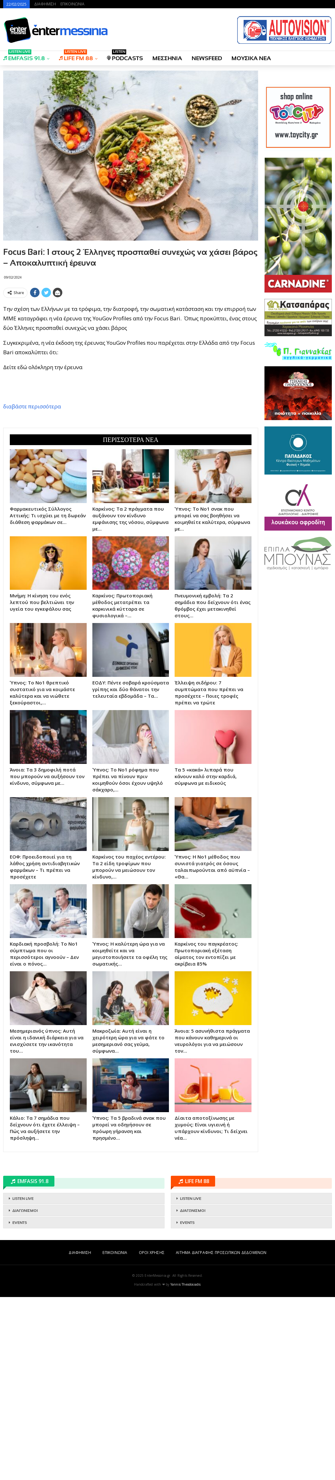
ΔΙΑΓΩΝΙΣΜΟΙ (25, 1393)
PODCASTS (125, 56)
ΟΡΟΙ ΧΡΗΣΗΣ (151, 1435)
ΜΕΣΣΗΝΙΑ (167, 58)
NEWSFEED (207, 58)
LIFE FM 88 (76, 56)
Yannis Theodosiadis (186, 1467)
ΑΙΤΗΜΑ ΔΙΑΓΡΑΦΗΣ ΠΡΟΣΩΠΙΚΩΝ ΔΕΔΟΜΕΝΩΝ (221, 1435)
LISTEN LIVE (23, 1381)
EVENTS (19, 1405)
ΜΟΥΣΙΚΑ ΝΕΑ (251, 58)
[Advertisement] (130, 344)
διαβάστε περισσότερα (32, 497)
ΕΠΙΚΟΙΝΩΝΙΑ (72, 4)
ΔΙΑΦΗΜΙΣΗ (45, 4)
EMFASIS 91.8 (24, 56)
